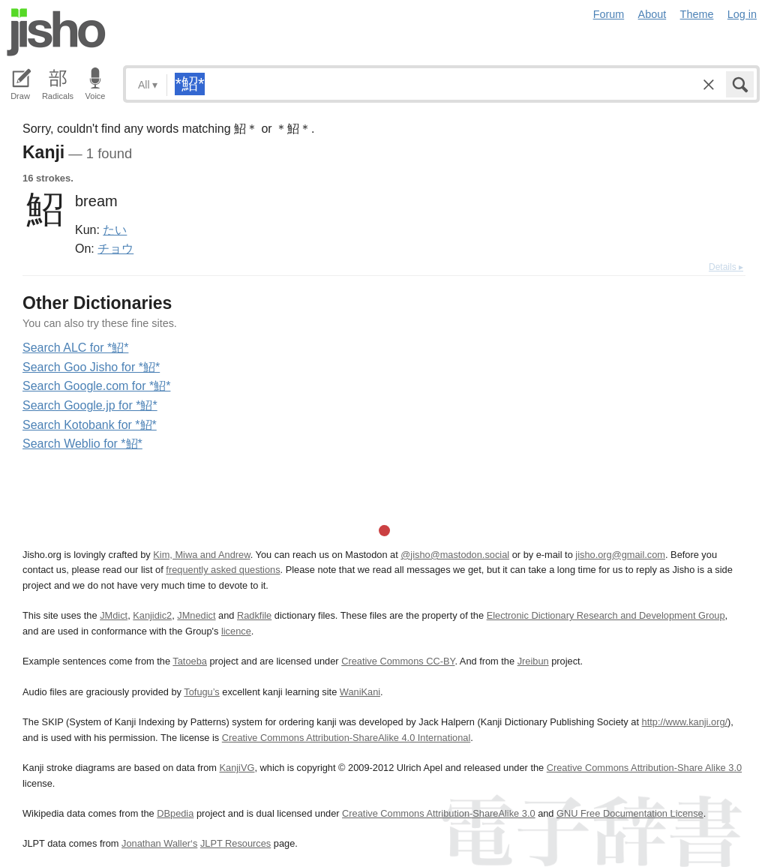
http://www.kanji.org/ (685, 722)
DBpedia (175, 813)
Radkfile (254, 615)
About (652, 14)
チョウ (116, 248)
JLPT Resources (235, 843)
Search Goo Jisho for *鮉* (91, 367)
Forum (609, 14)
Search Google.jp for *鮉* (90, 405)
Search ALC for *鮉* (75, 347)
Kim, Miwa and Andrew (201, 554)
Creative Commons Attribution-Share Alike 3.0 (644, 767)
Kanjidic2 (152, 615)
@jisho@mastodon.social (454, 554)
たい (115, 229)
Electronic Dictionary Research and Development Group (606, 615)
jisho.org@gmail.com (620, 554)
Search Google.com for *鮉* (96, 386)
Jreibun (533, 661)
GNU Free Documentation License (630, 813)
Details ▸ (726, 267)
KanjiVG (236, 767)
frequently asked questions (223, 569)
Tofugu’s (201, 692)
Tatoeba (189, 661)
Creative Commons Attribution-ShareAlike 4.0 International (346, 737)
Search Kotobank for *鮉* (89, 424)
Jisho (56, 32)
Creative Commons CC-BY (397, 661)
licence (236, 631)
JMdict (114, 615)
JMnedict (196, 615)
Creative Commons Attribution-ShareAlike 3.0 (438, 813)
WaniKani (360, 692)
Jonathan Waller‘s (159, 843)
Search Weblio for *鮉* (82, 443)
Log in (742, 14)
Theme (697, 14)
